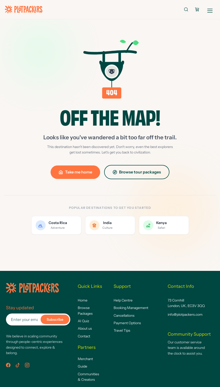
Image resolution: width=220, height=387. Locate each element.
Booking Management (131, 308)
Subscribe (55, 319)
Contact (84, 336)
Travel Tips (122, 330)
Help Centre (123, 300)
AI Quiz (83, 321)
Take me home (75, 171)
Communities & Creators (88, 377)
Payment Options (127, 323)
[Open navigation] (210, 9)
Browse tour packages (137, 171)
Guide (82, 366)
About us (85, 328)
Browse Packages (85, 310)
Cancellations (124, 315)
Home (82, 300)
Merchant (85, 359)
